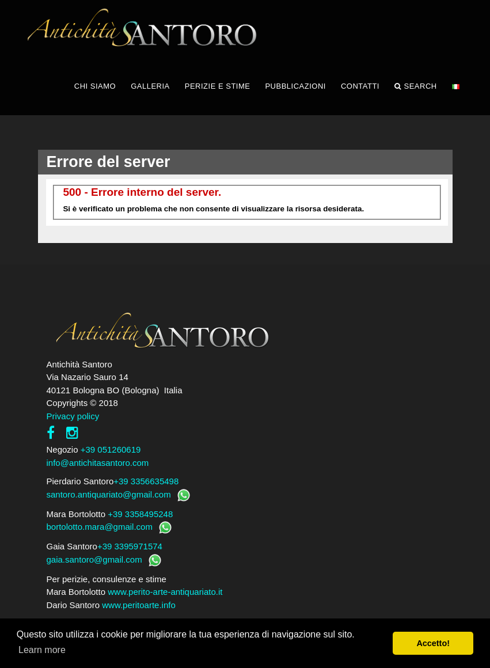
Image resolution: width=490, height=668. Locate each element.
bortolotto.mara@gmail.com (100, 527)
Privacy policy (73, 416)
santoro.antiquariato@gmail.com (109, 494)
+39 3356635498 (145, 481)
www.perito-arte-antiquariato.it (165, 592)
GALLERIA (150, 86)
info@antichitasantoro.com (98, 463)
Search (415, 86)
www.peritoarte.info (139, 605)
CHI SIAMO (95, 86)
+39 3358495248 (140, 514)
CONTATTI (360, 86)
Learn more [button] (42, 650)
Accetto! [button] (433, 643)
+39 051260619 (111, 449)
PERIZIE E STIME (217, 86)
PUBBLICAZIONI (295, 86)
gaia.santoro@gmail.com (94, 559)
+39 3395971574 (129, 546)
